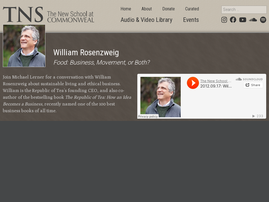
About (147, 9)
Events (191, 19)
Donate (168, 9)
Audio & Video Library (146, 19)
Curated (192, 9)
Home (125, 9)
